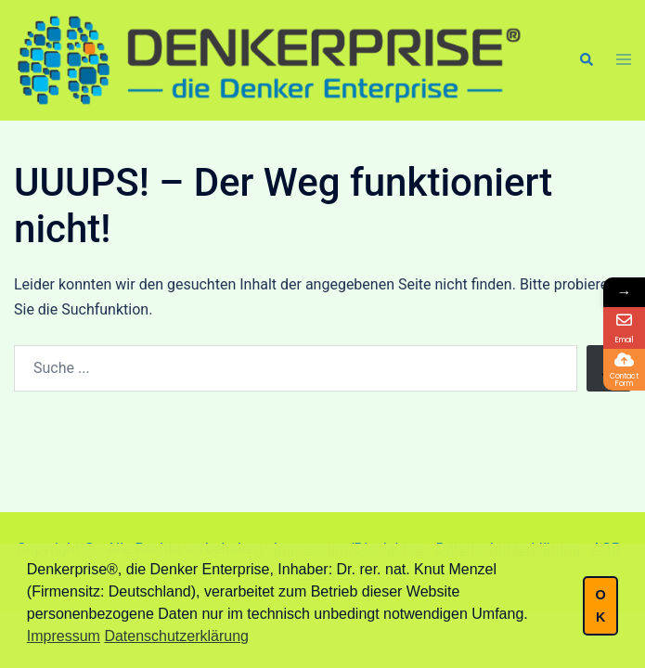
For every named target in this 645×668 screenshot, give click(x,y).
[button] (585, 60)
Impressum (63, 636)
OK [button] (600, 605)
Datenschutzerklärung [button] (176, 636)
